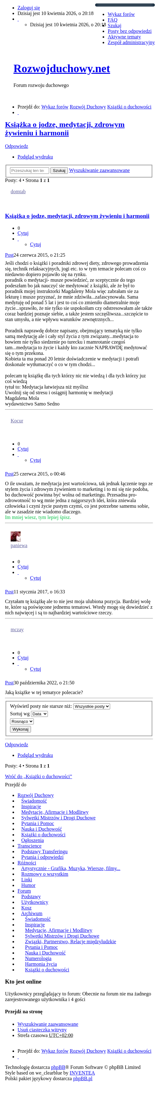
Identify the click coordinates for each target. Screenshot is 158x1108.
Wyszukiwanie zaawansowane (99, 170)
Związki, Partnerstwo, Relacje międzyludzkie (70, 941)
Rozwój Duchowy (36, 795)
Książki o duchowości (43, 834)
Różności (27, 862)
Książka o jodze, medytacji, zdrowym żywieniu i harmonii (65, 128)
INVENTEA (82, 1072)
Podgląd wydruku (35, 156)
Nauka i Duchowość (41, 829)
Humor (28, 885)
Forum (24, 891)
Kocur (17, 420)
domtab (18, 191)
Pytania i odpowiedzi (42, 857)
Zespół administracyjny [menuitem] (131, 42)
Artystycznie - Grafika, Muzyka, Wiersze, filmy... (70, 868)
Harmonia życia (41, 964)
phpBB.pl (83, 1078)
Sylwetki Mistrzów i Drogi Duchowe (58, 817)
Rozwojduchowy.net (61, 68)
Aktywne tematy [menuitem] (124, 36)
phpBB (58, 1067)
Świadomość (34, 800)
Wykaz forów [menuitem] (121, 14)
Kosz (26, 907)
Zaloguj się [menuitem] (29, 7)
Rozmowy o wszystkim (44, 874)
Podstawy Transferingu (44, 851)
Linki (26, 879)
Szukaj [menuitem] (114, 25)
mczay (17, 629)
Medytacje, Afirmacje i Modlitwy (55, 812)
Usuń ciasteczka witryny (42, 1029)
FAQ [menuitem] (112, 20)
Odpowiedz (16, 146)
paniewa (19, 545)
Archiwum (31, 913)
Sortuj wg (29, 714)
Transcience (30, 846)
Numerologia (38, 958)
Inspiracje (31, 806)
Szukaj (59, 170)
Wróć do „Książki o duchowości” (38, 776)
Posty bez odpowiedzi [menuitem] (129, 31)
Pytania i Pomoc (37, 823)
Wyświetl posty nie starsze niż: (60, 706)
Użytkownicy (34, 902)
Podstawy (31, 896)
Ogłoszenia (32, 840)
